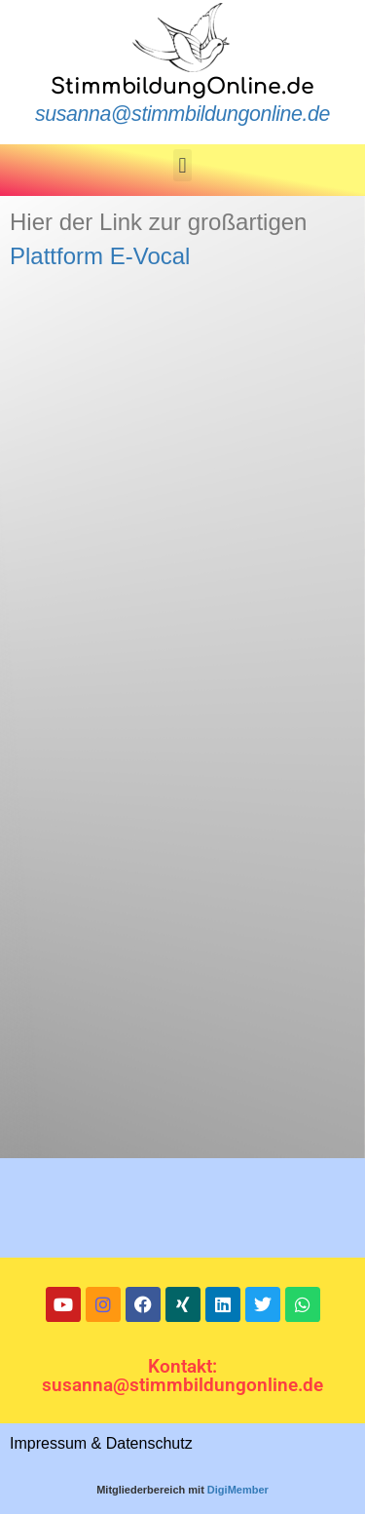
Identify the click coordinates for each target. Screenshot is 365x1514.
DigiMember (238, 1489)
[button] (182, 165)
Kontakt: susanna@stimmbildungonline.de (182, 1375)
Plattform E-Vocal (100, 256)
